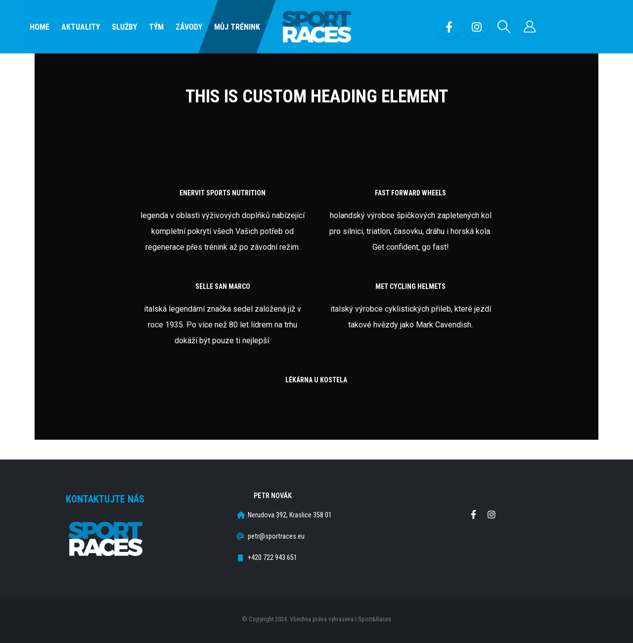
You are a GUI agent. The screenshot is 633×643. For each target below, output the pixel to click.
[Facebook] (449, 26)
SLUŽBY (124, 27)
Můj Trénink (237, 27)
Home (39, 27)
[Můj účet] (530, 27)
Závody (189, 27)
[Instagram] (476, 26)
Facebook (473, 514)
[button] (504, 27)
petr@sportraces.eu (276, 536)
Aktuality (80, 27)
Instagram (491, 514)
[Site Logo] (316, 27)
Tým (156, 27)
